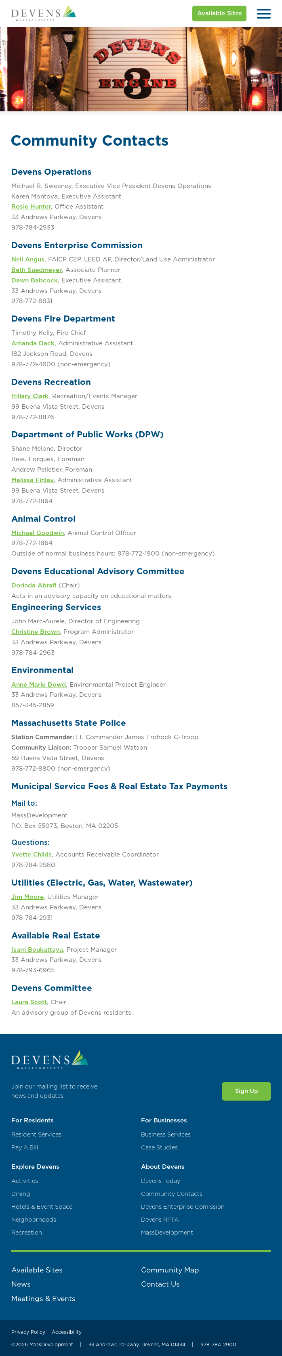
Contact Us (160, 1284)
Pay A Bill (24, 1147)
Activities (24, 1181)
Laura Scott (29, 1002)
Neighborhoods (33, 1219)
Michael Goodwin (37, 533)
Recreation (26, 1232)
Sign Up (246, 1091)
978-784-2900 (218, 1344)
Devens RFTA (160, 1219)
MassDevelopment (167, 1232)
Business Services (166, 1134)
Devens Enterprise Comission (183, 1206)
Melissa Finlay (32, 480)
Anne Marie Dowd (38, 684)
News (21, 1284)
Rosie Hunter (31, 206)
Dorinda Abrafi (34, 585)
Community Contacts (171, 1194)
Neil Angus (27, 259)
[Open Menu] (264, 14)
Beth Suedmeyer (36, 269)
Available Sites (219, 13)
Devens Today (160, 1181)
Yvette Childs (31, 854)
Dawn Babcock (34, 280)
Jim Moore (27, 896)
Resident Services (36, 1134)
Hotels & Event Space (41, 1206)
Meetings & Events (43, 1298)
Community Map (170, 1270)
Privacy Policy (28, 1332)
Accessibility (67, 1332)
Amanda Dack (33, 343)
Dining (20, 1194)
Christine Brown (35, 631)
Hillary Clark (29, 396)
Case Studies (159, 1147)
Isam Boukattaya (37, 949)
